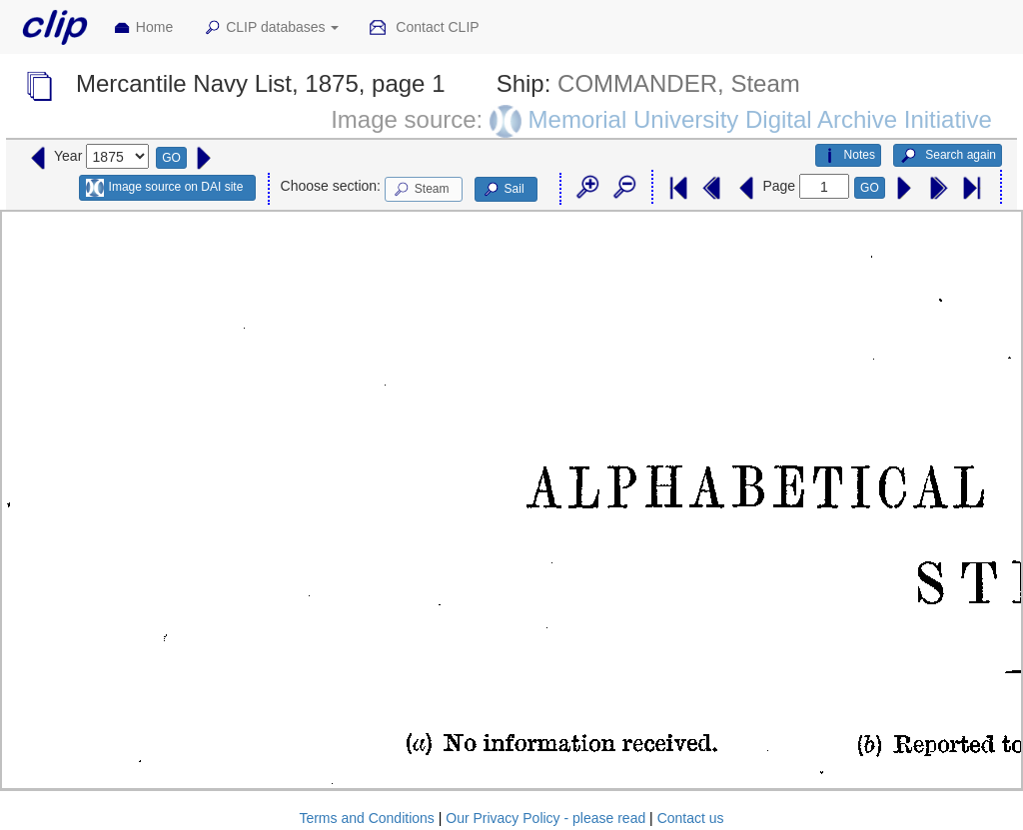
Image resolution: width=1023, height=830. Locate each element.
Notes (848, 156)
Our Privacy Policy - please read (545, 818)
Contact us (690, 818)
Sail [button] (503, 190)
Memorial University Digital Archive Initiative (760, 119)
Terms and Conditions (366, 818)
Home (143, 28)
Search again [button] (947, 156)
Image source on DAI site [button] (164, 188)
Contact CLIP (424, 28)
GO (171, 158)
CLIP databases (271, 28)
